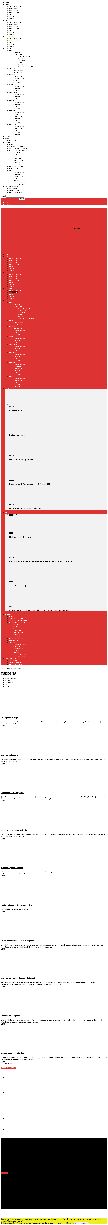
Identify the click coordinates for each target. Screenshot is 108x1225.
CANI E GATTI (18, 55)
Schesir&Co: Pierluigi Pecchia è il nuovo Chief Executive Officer (39, 610)
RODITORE (17, 159)
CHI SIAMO (13, 189)
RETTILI (12, 75)
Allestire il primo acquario (12, 867)
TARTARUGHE (18, 161)
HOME (7, 3)
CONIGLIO (13, 93)
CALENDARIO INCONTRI (18, 147)
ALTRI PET (13, 69)
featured (12, 557)
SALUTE (12, 17)
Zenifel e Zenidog (17, 586)
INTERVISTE (13, 169)
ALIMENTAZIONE (15, 7)
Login (7, 202)
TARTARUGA (18, 77)
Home (3, 668)
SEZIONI (8, 49)
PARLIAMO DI (14, 125)
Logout (8, 204)
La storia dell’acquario (10, 1016)
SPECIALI (12, 171)
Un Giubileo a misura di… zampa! (25, 508)
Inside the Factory (17, 435)
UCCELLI (12, 111)
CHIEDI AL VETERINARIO (18, 149)
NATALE (16, 181)
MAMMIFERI (18, 71)
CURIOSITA (9, 683)
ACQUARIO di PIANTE (9, 755)
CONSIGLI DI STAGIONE (26, 67)
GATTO (16, 157)
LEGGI (3, 726)
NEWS (7, 139)
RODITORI (13, 101)
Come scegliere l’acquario (12, 792)
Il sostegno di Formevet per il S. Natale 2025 (30, 484)
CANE (16, 155)
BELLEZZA (13, 9)
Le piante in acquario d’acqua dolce (16, 905)
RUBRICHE (9, 143)
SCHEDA (12, 19)
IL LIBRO (12, 141)
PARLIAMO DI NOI (11, 187)
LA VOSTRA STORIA (16, 167)
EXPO (11, 145)
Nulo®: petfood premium (21, 537)
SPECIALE (21, 185)
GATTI (7, 21)
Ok (75, 1223)
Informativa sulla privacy (14, 1211)
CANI (7, 5)
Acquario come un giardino (12, 1053)
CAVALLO (12, 85)
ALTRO (11, 15)
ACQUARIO (9, 37)
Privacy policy (82, 1223)
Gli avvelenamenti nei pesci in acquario (17, 941)
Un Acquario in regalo (10, 718)
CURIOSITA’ (13, 11)
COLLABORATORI (15, 191)
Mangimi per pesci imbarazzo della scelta (19, 978)
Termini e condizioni (13, 1213)
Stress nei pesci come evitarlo (14, 830)
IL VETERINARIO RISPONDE (19, 151)
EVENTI (8, 137)
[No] (88, 1223)
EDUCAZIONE (14, 13)
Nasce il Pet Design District (22, 459)
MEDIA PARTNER (15, 193)
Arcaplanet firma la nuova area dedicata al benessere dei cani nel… (41, 561)
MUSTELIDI (18, 73)
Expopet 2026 (15, 410)
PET (10, 51)
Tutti (11, 515)
